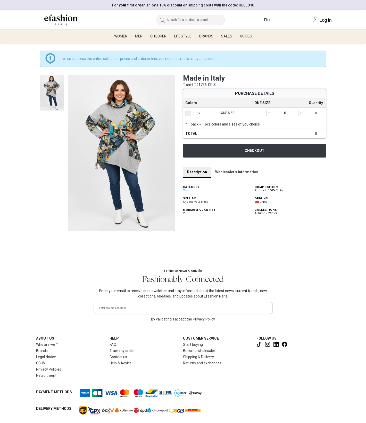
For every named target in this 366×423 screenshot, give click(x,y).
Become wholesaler (199, 351)
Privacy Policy (204, 319)
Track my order (122, 351)
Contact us (118, 357)
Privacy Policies (48, 369)
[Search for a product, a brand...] (196, 20)
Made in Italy (204, 78)
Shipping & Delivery (198, 357)
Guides (246, 36)
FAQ (113, 344)
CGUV (40, 363)
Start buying (193, 344)
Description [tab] (197, 172)
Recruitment (46, 375)
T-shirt (187, 190)
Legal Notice (46, 357)
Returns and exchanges (202, 363)
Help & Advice (121, 363)
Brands (42, 351)
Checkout (254, 150)
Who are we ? (47, 344)
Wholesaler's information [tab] (236, 172)
